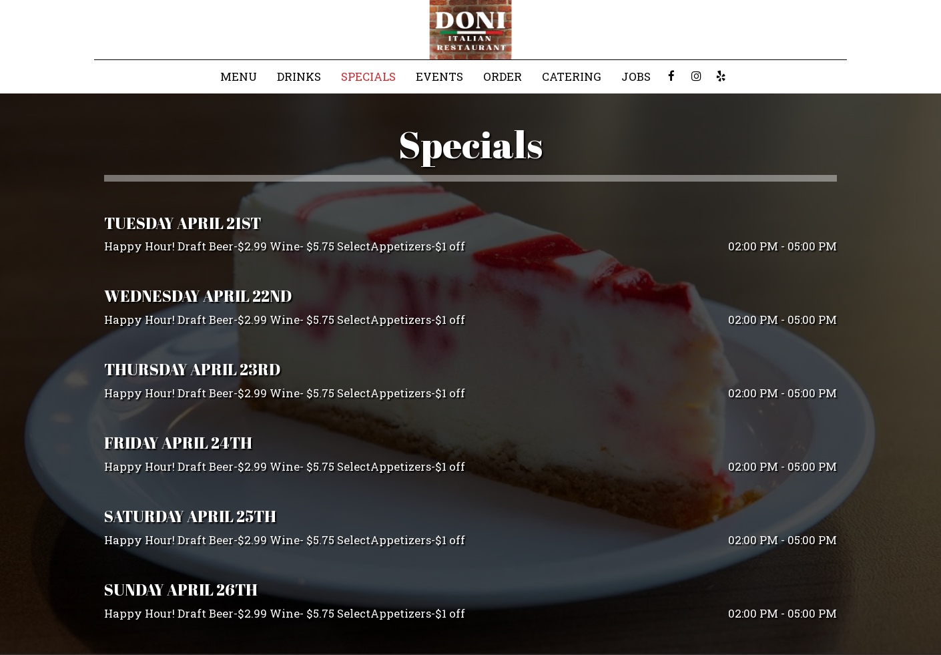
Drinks (299, 76)
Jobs (636, 76)
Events (439, 76)
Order (502, 76)
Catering (571, 76)
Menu (238, 76)
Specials (368, 76)
